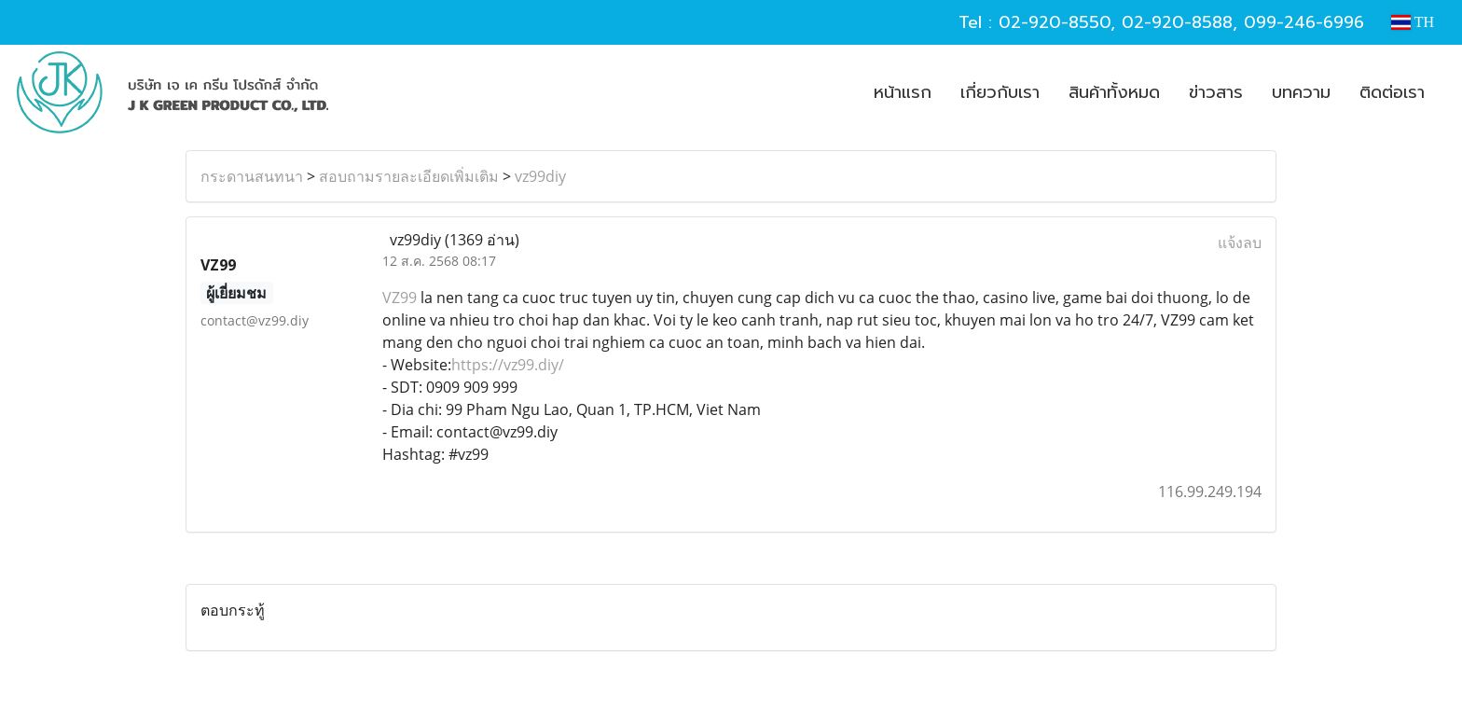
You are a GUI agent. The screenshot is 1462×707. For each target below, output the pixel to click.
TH (1412, 22)
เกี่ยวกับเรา (1000, 92)
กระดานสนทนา (251, 176)
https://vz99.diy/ (507, 364)
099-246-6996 (1304, 22)
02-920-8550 (1054, 22)
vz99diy (540, 176)
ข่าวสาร (1216, 92)
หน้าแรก (902, 92)
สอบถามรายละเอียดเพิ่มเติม (409, 176)
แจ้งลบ (1240, 242)
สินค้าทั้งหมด (1114, 92)
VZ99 (399, 297)
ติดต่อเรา (1392, 92)
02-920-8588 (1177, 22)
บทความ (1301, 92)
